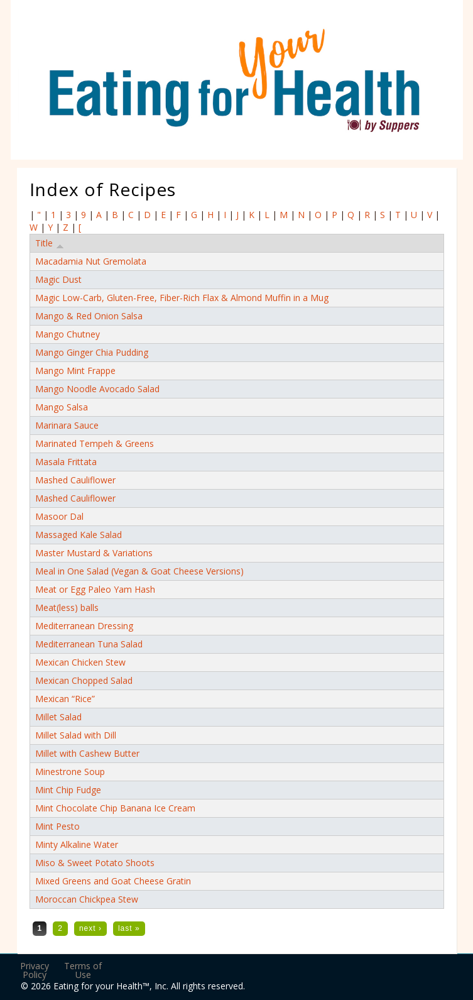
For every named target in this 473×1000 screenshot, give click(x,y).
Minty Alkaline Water (76, 844)
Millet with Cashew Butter (87, 753)
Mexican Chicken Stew (80, 662)
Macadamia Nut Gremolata (90, 261)
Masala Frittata (66, 462)
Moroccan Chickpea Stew (86, 899)
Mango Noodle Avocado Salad (97, 389)
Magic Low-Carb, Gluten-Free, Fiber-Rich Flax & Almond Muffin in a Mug (182, 298)
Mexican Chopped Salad (84, 680)
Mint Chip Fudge (68, 790)
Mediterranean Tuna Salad (89, 644)
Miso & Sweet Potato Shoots (95, 863)
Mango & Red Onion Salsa (89, 316)
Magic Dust (58, 279)
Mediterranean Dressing (84, 626)
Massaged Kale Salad (78, 535)
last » (129, 928)
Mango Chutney (67, 334)
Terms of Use (83, 970)
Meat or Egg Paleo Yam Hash (95, 589)
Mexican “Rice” (65, 699)
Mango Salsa (61, 407)
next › (90, 928)
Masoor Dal (59, 516)
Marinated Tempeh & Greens (94, 443)
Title (49, 243)
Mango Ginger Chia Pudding (91, 352)
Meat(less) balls (67, 607)
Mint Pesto (57, 826)
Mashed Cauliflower (75, 480)
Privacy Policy (34, 970)
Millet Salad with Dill (75, 735)
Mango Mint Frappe (75, 370)
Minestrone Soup (70, 771)
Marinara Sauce (67, 425)
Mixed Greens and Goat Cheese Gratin (113, 881)
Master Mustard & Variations (94, 553)
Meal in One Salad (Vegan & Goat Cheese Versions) (139, 571)
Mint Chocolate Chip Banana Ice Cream (115, 808)
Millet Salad (58, 717)
